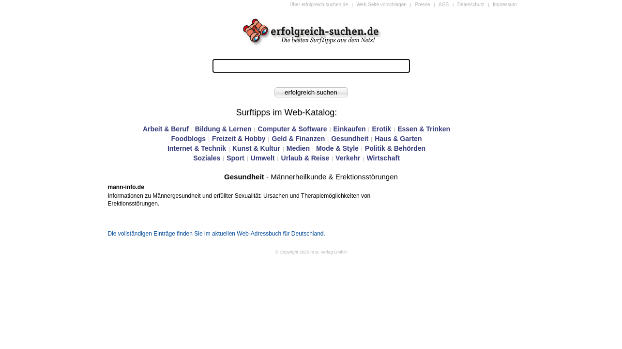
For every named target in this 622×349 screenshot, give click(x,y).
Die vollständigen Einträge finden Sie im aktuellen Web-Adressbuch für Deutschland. (216, 233)
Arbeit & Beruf (166, 129)
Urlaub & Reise (305, 158)
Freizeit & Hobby (238, 139)
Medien (298, 148)
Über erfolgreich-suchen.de (318, 4)
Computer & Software (292, 129)
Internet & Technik (196, 148)
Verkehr (347, 158)
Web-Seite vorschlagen (382, 4)
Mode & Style (337, 148)
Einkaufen (350, 129)
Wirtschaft (382, 158)
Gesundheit (349, 139)
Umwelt (263, 158)
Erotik (381, 129)
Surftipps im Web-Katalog (285, 112)
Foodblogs (188, 139)
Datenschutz (471, 4)
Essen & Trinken (423, 129)
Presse (422, 4)
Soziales (206, 158)
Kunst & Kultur (256, 148)
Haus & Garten (398, 139)
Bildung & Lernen (223, 129)
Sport (235, 158)
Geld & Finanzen (298, 139)
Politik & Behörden (395, 148)
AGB (444, 4)
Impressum (504, 4)
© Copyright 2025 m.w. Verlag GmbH (311, 252)
